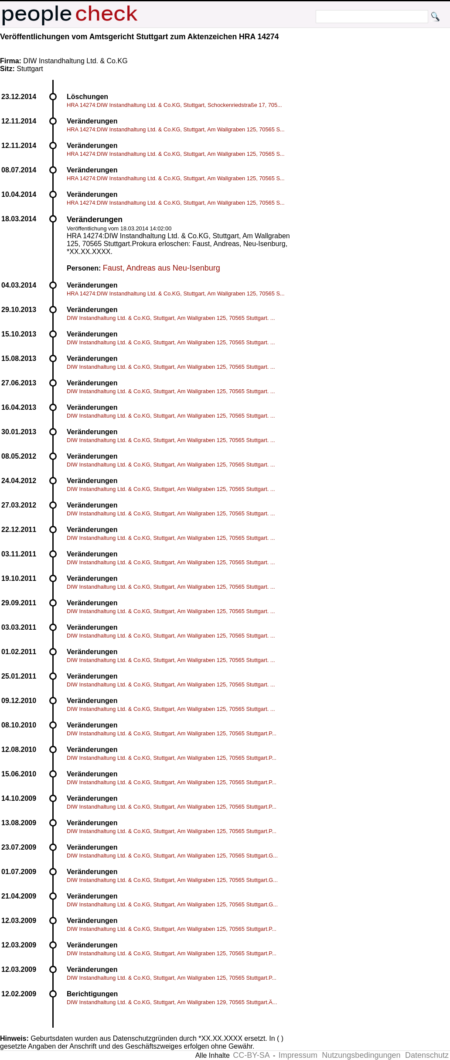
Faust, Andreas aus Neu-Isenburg (161, 268)
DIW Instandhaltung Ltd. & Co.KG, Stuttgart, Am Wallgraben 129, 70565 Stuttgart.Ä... (172, 1002)
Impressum (298, 1055)
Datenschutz (427, 1055)
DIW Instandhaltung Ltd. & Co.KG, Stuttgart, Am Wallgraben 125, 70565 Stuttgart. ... (171, 318)
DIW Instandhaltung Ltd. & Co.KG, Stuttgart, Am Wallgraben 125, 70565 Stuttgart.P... (171, 733)
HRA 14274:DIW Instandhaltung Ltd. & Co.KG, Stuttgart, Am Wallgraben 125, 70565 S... (176, 129)
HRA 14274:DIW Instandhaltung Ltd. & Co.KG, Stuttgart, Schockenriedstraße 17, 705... (174, 105)
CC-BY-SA (251, 1055)
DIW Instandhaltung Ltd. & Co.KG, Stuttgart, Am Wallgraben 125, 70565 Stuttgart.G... (172, 855)
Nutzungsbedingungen (361, 1055)
